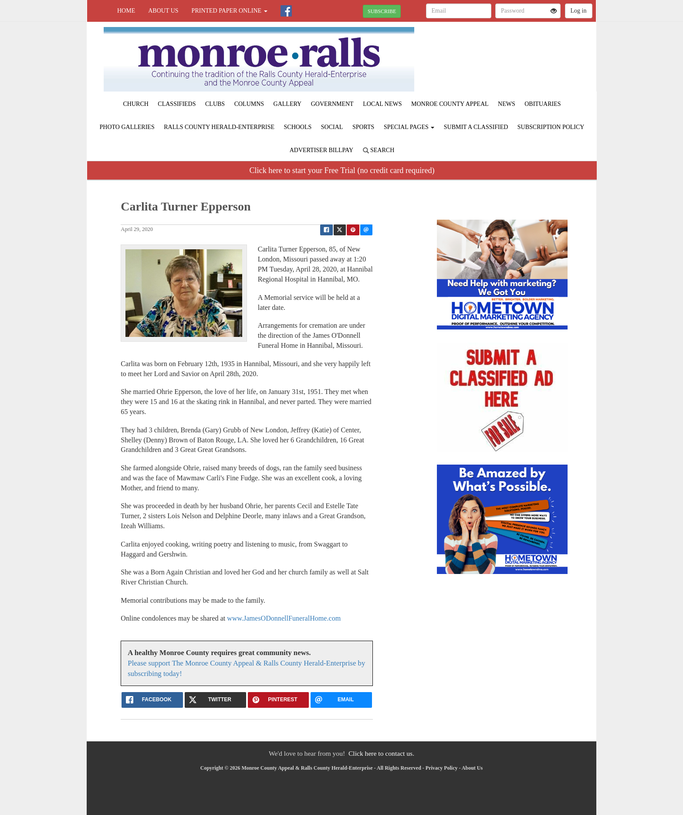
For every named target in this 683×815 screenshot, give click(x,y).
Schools (298, 127)
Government (332, 104)
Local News (382, 104)
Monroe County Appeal (450, 104)
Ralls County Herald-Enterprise (219, 127)
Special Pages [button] (409, 127)
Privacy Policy (442, 768)
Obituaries (542, 104)
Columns (249, 104)
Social (332, 127)
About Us (163, 10)
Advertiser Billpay (321, 150)
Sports (363, 127)
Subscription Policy (551, 127)
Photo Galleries (127, 127)
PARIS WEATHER (516, 52)
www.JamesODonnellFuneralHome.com (284, 618)
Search (379, 150)
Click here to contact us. (381, 753)
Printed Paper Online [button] (229, 10)
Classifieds (177, 104)
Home (126, 10)
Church (136, 104)
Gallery (288, 104)
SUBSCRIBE (382, 11)
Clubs (215, 104)
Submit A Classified (476, 127)
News (506, 104)
